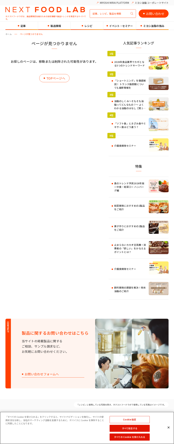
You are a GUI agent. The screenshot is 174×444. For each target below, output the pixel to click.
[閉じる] (168, 427)
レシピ (88, 26)
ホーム (8, 34)
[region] (87, 428)
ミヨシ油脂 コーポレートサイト (152, 2)
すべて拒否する (129, 428)
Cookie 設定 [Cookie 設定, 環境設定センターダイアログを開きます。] (129, 419)
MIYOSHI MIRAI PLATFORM (114, 2)
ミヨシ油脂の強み (153, 26)
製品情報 (55, 26)
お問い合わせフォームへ (42, 374)
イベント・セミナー (121, 26)
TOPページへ (55, 78)
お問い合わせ (155, 13)
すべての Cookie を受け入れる (129, 437)
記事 (23, 26)
